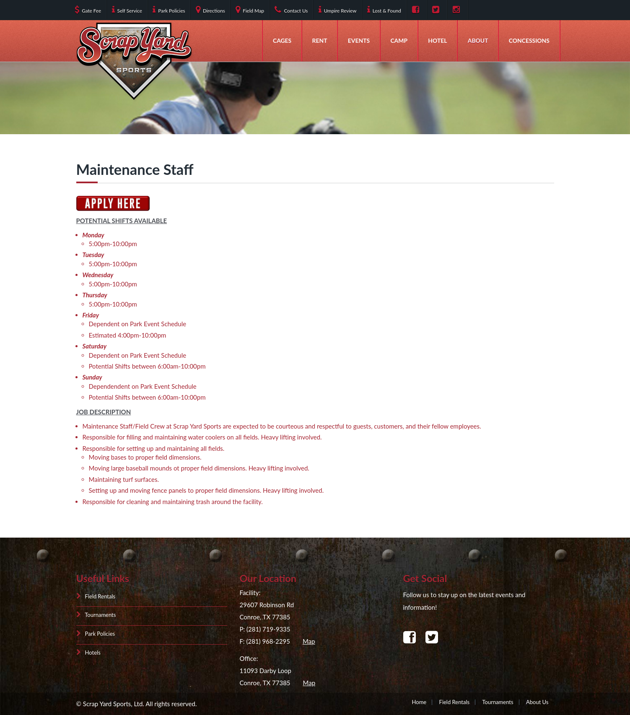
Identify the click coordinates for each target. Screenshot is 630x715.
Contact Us (291, 9)
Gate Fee (88, 9)
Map (309, 641)
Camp (398, 40)
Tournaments (96, 615)
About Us (537, 702)
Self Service (127, 9)
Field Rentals (96, 596)
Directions (210, 9)
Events (359, 40)
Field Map (250, 9)
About (478, 40)
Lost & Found (384, 9)
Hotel (437, 40)
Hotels (88, 652)
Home (419, 702)
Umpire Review (338, 9)
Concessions (529, 40)
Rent (319, 40)
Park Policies (169, 9)
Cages (282, 40)
